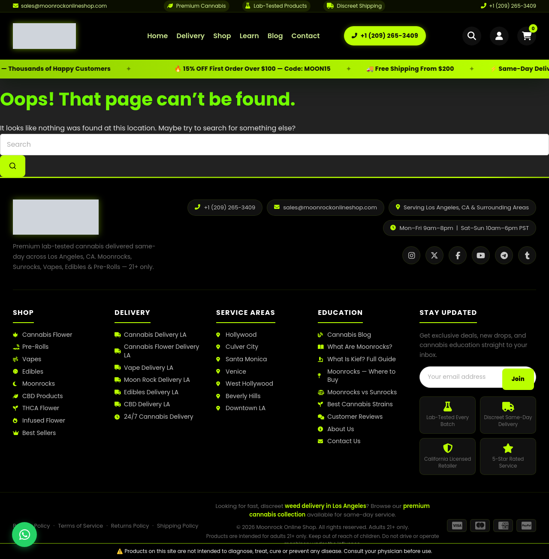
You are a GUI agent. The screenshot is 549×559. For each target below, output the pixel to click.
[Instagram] (411, 255)
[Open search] (471, 36)
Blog (275, 36)
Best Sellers (34, 433)
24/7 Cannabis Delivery (154, 417)
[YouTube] (481, 255)
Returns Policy (130, 525)
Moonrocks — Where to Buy (356, 376)
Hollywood (236, 335)
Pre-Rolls (30, 347)
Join (518, 379)
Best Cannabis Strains (355, 404)
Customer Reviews (350, 417)
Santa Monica (241, 359)
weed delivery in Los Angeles (325, 506)
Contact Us (339, 441)
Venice (231, 372)
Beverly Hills (238, 396)
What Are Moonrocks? (355, 347)
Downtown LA (240, 408)
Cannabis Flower (42, 335)
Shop (222, 36)
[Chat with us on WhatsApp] (24, 534)
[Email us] (60, 6)
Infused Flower (39, 421)
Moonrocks (34, 384)
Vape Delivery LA (144, 368)
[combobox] (274, 144)
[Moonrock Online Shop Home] (68, 36)
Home (157, 36)
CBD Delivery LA (142, 404)
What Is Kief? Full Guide (357, 359)
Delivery (190, 36)
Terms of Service (80, 525)
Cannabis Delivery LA (151, 335)
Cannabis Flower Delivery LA (157, 351)
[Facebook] (458, 255)
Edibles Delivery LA (146, 392)
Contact (306, 36)
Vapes (27, 359)
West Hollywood (244, 384)
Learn (249, 36)
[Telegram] (504, 255)
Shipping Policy (177, 525)
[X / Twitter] (434, 255)
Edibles (28, 372)
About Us (336, 429)
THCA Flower (36, 408)
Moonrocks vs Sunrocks (357, 392)
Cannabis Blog (344, 335)
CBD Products (38, 396)
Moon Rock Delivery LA (152, 380)
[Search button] (12, 166)
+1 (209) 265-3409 (508, 5)
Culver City (237, 347)
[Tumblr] (527, 255)
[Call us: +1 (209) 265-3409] (385, 35)
